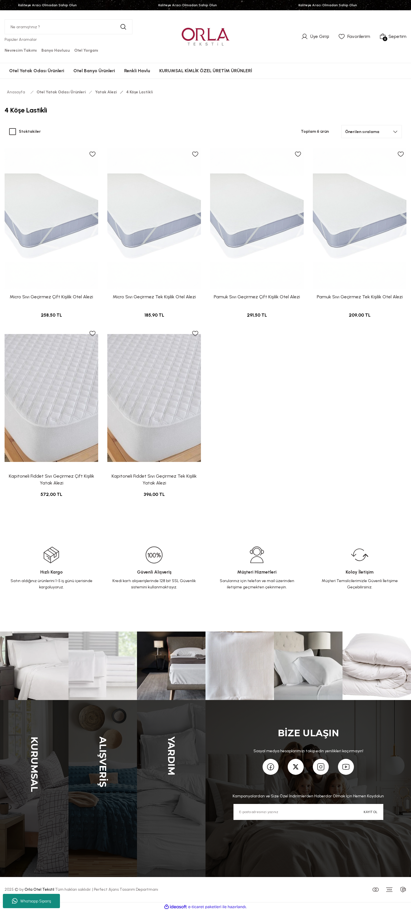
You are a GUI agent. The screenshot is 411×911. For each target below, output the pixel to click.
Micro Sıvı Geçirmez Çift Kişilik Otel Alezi (51, 296)
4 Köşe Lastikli (139, 92)
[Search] (68, 26)
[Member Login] (315, 36)
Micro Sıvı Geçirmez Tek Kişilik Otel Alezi (154, 296)
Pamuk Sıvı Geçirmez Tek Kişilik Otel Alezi (360, 296)
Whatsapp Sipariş (31, 901)
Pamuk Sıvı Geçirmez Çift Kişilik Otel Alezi (257, 296)
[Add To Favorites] (92, 154)
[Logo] (205, 36)
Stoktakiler (30, 131)
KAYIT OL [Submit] (370, 812)
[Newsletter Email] (308, 812)
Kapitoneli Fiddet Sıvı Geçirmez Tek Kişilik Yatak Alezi (154, 479)
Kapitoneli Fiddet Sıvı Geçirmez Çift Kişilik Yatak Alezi (51, 479)
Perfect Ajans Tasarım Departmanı (126, 889)
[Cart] (392, 36)
